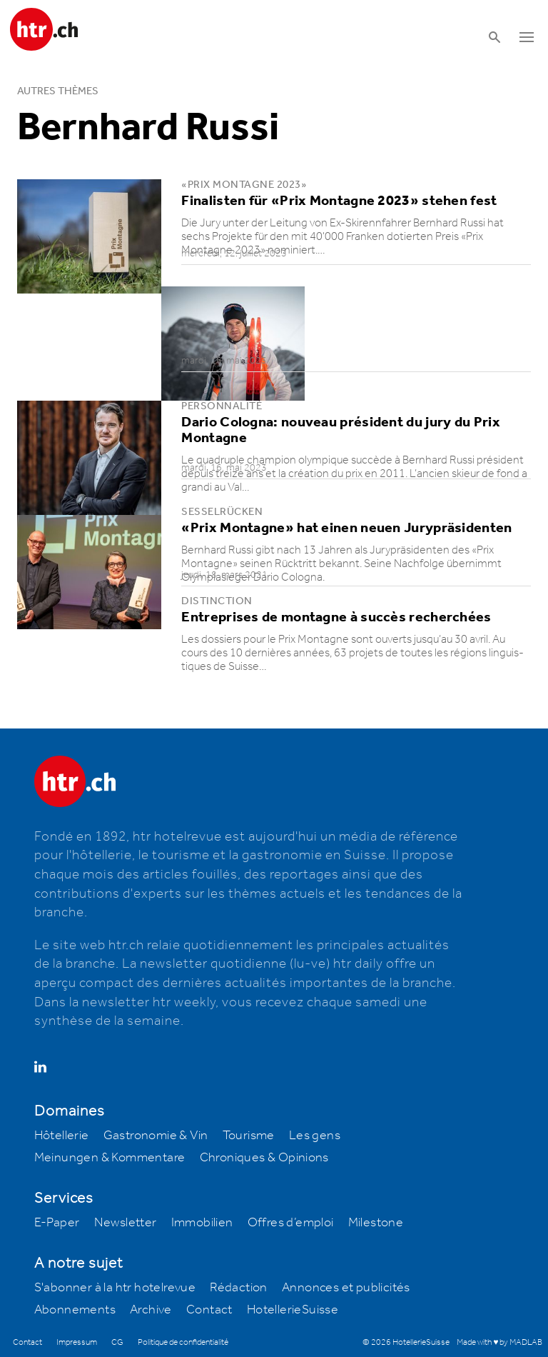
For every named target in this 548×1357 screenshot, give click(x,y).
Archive (151, 1310)
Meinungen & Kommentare (110, 1158)
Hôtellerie (61, 1136)
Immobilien (202, 1223)
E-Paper (57, 1223)
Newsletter (125, 1223)
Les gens (314, 1136)
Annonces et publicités (346, 1288)
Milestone (376, 1223)
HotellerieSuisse (292, 1310)
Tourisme (249, 1136)
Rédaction (239, 1288)
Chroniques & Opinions (264, 1158)
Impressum (76, 1342)
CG (117, 1342)
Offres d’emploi (291, 1223)
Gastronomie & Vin (155, 1136)
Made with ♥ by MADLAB (499, 1342)
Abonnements (75, 1310)
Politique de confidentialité (183, 1342)
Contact (209, 1310)
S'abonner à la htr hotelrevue (115, 1288)
